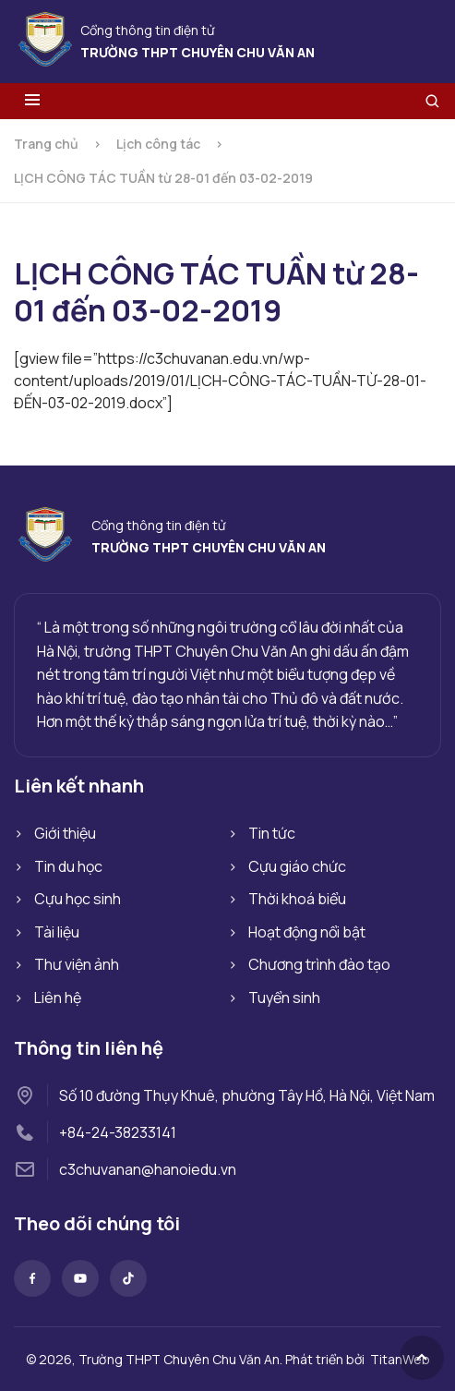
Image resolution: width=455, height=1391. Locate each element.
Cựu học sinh (77, 899)
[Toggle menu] (32, 101)
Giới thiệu (65, 833)
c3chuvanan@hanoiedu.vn (147, 1169)
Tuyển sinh (284, 997)
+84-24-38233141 (117, 1132)
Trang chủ (46, 143)
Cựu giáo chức (297, 866)
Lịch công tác (158, 143)
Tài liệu (56, 932)
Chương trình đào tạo (319, 964)
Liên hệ (57, 997)
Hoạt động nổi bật (306, 932)
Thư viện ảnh (76, 964)
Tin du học (68, 866)
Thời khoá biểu (297, 899)
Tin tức (271, 833)
